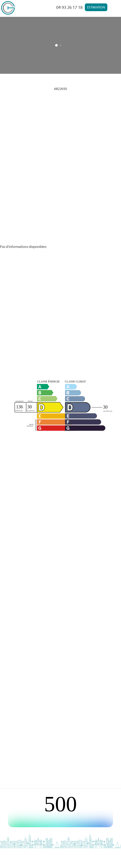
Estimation (96, 7)
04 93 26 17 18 (69, 7)
